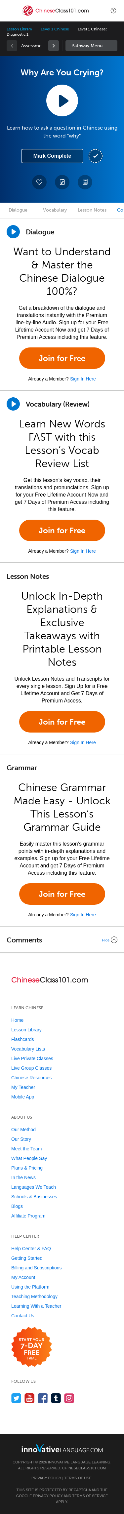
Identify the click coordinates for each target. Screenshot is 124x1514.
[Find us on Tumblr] (56, 1398)
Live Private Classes (32, 1058)
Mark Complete (52, 156)
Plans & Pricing (27, 1168)
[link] (53, 45)
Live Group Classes (31, 1068)
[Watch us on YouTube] (29, 1398)
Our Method (23, 1129)
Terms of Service (90, 1496)
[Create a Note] (62, 182)
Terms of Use (78, 1478)
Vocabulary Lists (28, 1049)
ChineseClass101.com (84, 1468)
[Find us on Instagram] (69, 1398)
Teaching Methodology (34, 1296)
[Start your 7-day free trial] (31, 1347)
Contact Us (22, 1315)
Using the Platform (30, 1287)
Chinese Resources (31, 1077)
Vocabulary (55, 210)
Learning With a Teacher (36, 1306)
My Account (23, 1277)
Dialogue (18, 210)
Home (17, 1020)
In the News (23, 1177)
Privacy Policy (46, 1478)
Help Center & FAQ (31, 1248)
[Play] (13, 404)
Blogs (17, 1206)
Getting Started (26, 1258)
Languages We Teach (33, 1187)
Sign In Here (83, 378)
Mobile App (22, 1096)
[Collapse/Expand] (62, 939)
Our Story (21, 1139)
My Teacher (23, 1087)
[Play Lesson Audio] (62, 100)
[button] (113, 10)
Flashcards (22, 1039)
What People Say (29, 1158)
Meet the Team (26, 1148)
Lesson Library (19, 29)
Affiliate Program (28, 1215)
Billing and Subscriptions (36, 1267)
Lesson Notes (92, 210)
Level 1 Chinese (55, 29)
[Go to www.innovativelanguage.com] (62, 1448)
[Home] (56, 15)
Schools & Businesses (34, 1196)
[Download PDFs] (85, 182)
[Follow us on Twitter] (16, 1398)
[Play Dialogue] (13, 231)
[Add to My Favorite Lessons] (39, 182)
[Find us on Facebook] (43, 1398)
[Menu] (10, 10)
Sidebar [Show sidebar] (91, 45)
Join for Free (62, 358)
